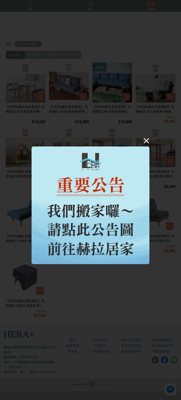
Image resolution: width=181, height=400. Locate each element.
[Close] (146, 140)
